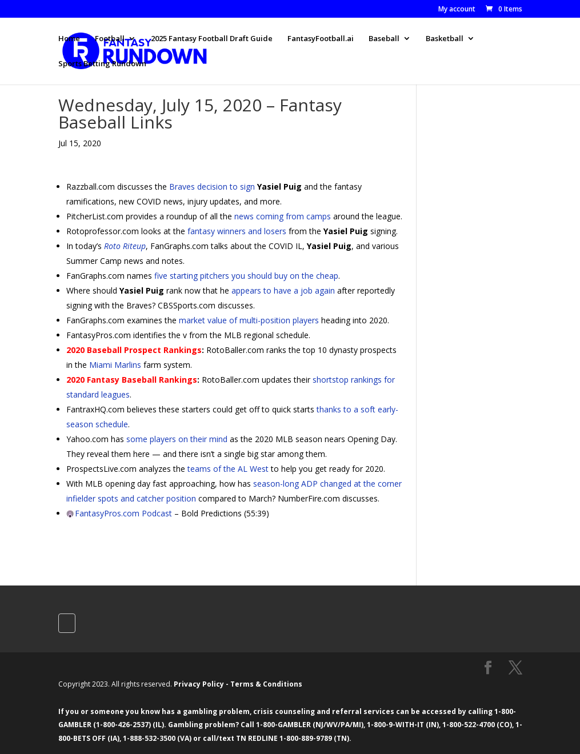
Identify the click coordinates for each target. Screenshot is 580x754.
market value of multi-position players (249, 320)
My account (456, 10)
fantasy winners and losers (236, 231)
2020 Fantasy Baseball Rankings (131, 379)
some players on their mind (176, 439)
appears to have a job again (283, 290)
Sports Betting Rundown (102, 64)
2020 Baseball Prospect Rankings (134, 349)
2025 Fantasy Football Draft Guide (212, 38)
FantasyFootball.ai (320, 38)
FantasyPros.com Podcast (123, 513)
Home (69, 38)
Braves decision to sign (212, 186)
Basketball (444, 38)
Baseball (384, 38)
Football (110, 38)
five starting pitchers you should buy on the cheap (246, 275)
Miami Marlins (115, 364)
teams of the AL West (228, 468)
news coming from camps (282, 216)
